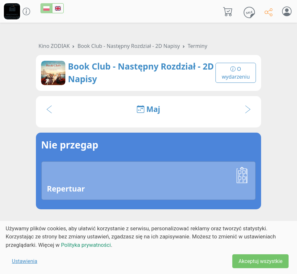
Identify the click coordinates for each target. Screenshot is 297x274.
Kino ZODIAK (54, 45)
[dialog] (148, 247)
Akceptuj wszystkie (260, 261)
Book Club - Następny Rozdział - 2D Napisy (128, 45)
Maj (148, 109)
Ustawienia (24, 261)
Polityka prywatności (86, 245)
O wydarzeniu (236, 72)
